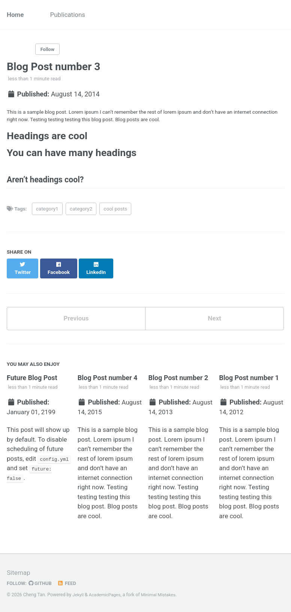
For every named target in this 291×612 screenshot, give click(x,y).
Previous (76, 318)
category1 (47, 215)
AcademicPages (106, 594)
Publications (70, 15)
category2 (81, 215)
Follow (48, 50)
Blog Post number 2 (178, 378)
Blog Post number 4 (108, 378)
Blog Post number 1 (249, 378)
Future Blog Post (32, 378)
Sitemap (19, 572)
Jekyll (78, 594)
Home (16, 15)
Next (214, 318)
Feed (69, 583)
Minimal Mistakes (162, 594)
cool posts (115, 215)
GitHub (42, 583)
